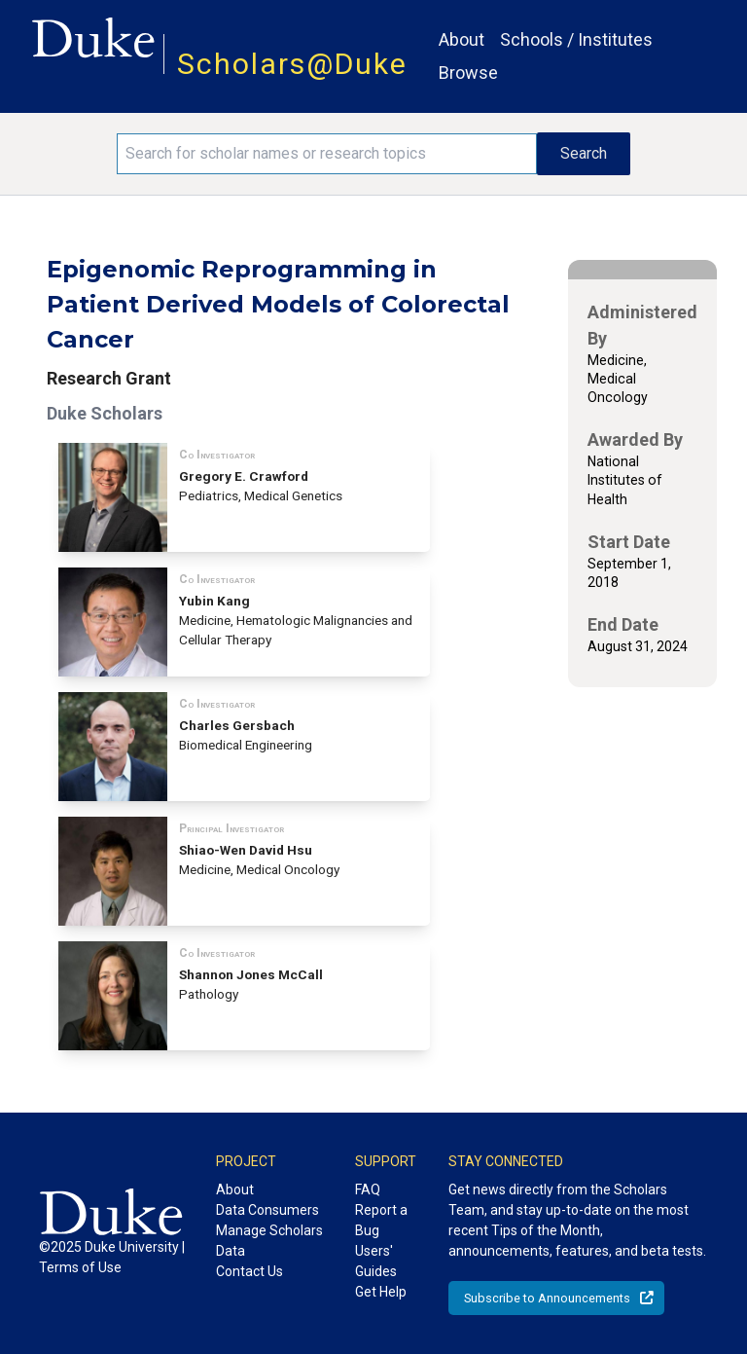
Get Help (381, 1291)
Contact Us (249, 1271)
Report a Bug (381, 1220)
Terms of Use (80, 1267)
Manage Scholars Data (269, 1241)
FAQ (367, 1189)
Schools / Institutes (576, 39)
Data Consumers (267, 1210)
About (461, 39)
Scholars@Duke (292, 64)
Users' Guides (376, 1261)
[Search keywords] (327, 153)
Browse (468, 72)
